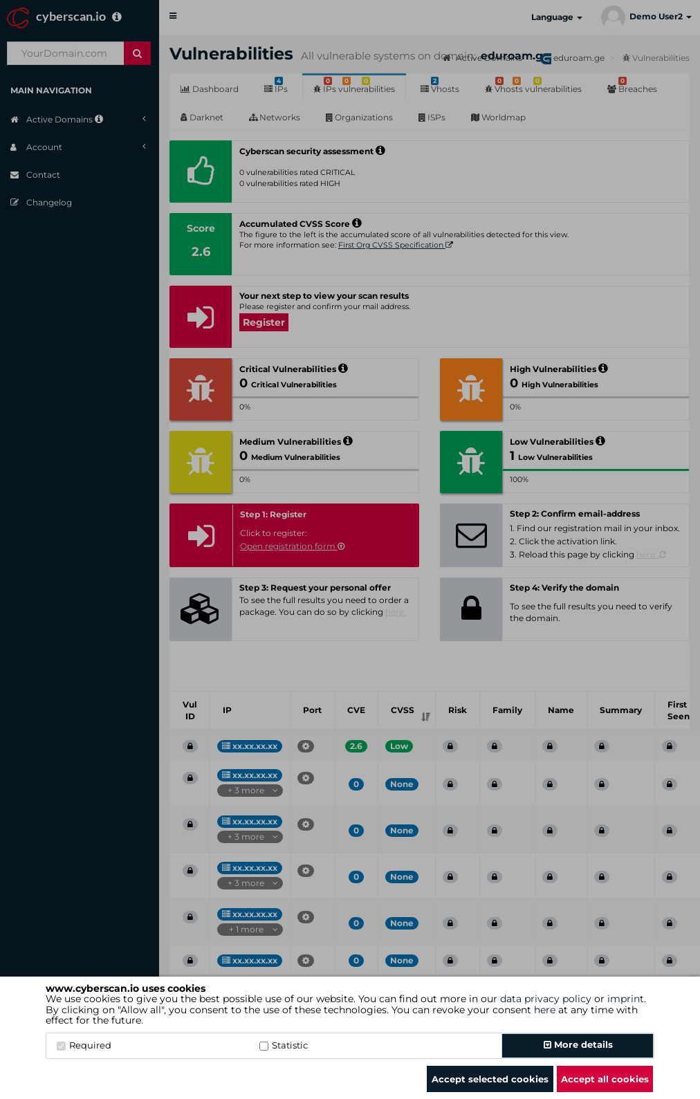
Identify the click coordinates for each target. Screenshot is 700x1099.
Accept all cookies (605, 1078)
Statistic (283, 1045)
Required (84, 1045)
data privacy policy (545, 998)
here (544, 1010)
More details (578, 1044)
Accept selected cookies (490, 1078)
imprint (625, 998)
